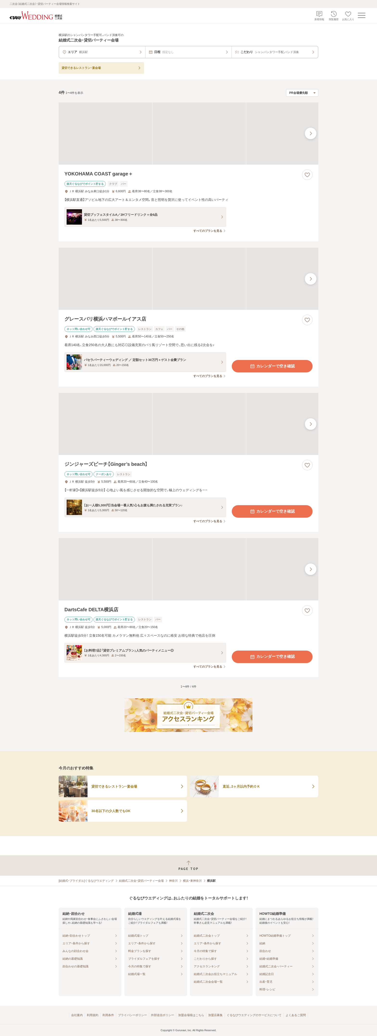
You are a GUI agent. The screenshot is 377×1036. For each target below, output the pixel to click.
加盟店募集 (215, 1015)
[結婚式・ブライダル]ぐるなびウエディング (86, 880)
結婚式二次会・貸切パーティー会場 (141, 880)
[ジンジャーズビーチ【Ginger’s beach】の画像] (188, 424)
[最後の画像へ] (310, 133)
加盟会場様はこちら (191, 1015)
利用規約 (92, 1015)
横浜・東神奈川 (192, 880)
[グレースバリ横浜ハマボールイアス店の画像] (188, 279)
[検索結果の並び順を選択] (302, 93)
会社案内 (77, 1015)
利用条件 (108, 1015)
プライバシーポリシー (132, 1015)
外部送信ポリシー (162, 1015)
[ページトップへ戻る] (188, 865)
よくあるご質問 (296, 1015)
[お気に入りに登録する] (307, 174)
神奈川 (173, 880)
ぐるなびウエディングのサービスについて (254, 1015)
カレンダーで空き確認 (272, 366)
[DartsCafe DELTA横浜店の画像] (188, 569)
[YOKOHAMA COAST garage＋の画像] (188, 133)
